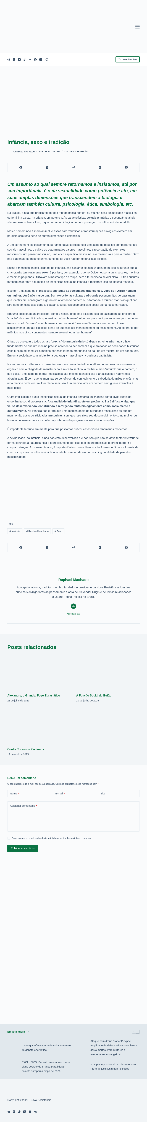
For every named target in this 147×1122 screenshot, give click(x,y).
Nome (14, 793)
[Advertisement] (73, 488)
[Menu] (137, 26)
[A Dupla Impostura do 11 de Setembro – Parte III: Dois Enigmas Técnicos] (81, 1066)
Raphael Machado (37, 531)
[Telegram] (8, 59)
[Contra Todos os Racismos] (39, 726)
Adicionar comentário (23, 806)
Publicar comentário (23, 848)
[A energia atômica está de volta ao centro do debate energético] (12, 1048)
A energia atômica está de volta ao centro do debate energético (46, 1047)
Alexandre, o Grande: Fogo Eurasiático (33, 695)
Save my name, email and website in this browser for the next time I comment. (52, 838)
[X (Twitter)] (14, 59)
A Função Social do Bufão (93, 695)
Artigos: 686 (73, 614)
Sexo (58, 531)
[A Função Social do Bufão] (108, 672)
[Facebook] (35, 59)
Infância (14, 531)
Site (103, 793)
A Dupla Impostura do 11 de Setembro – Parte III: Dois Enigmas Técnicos (114, 1066)
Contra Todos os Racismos (25, 749)
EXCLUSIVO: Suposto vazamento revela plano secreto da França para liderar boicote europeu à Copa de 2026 (46, 1066)
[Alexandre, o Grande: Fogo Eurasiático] (39, 672)
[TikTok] (24, 59)
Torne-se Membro (128, 59)
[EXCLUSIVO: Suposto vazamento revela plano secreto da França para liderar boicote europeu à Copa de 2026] (12, 1066)
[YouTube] (19, 59)
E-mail (60, 793)
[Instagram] (40, 59)
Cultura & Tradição (76, 151)
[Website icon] (73, 606)
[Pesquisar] (47, 59)
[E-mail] (126, 167)
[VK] (30, 59)
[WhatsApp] (100, 167)
